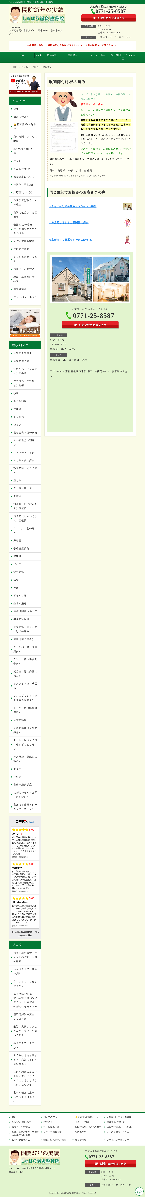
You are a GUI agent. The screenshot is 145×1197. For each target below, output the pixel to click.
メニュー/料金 (97, 55)
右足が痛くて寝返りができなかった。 (71, 239)
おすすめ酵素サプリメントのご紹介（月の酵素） (25, 957)
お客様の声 (24, 67)
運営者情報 (20, 289)
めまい (17, 424)
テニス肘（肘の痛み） (24, 530)
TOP (22, 55)
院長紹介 (72, 55)
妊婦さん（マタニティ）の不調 (25, 371)
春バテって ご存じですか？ (25, 983)
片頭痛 (17, 409)
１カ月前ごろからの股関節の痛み (69, 222)
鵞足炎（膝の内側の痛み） (25, 673)
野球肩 (17, 496)
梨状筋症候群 (21, 619)
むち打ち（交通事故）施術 (24, 383)
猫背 (16, 580)
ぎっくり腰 (20, 595)
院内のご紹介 (21, 249)
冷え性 (17, 769)
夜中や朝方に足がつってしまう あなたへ (25, 1097)
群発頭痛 (18, 416)
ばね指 (17, 564)
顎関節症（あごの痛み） (25, 470)
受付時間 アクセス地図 (123, 57)
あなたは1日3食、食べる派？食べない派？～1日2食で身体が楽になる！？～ (25, 1000)
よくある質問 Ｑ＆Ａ (25, 259)
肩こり (17, 480)
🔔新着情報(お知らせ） (24, 126)
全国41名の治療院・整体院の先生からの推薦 (25, 229)
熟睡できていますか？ (24, 1045)
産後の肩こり (21, 361)
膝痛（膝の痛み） (24, 639)
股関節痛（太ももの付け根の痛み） (25, 629)
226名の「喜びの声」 (47, 55)
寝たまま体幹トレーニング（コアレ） (25, 806)
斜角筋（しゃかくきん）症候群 (25, 518)
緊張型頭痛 (20, 401)
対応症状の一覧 (22, 192)
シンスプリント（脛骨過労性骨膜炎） (25, 698)
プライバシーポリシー (25, 299)
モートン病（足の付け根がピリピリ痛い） (25, 744)
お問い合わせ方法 (24, 269)
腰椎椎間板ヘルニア (25, 611)
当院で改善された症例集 (25, 214)
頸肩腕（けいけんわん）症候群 (25, 506)
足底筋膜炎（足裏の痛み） (25, 730)
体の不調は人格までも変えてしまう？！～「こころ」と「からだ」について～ (25, 1078)
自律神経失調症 (22, 784)
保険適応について (24, 176)
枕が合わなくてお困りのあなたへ (25, 794)
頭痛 (16, 393)
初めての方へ (21, 116)
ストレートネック (24, 452)
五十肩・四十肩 (22, 488)
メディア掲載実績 (24, 241)
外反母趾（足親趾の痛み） (25, 758)
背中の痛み (20, 572)
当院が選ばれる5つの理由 (24, 202)
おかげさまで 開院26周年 (25, 971)
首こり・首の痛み (24, 460)
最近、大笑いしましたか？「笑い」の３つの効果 (25, 1031)
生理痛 (17, 776)
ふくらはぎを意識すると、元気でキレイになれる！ (25, 1059)
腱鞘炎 (17, 556)
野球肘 (17, 540)
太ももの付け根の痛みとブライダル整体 (73, 206)
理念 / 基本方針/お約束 (24, 279)
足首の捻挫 (20, 720)
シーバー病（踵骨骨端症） (25, 710)
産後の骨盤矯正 (22, 353)
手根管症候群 (21, 548)
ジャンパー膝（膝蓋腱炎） (25, 649)
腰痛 (16, 587)
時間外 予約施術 (24, 184)
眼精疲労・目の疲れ (25, 432)
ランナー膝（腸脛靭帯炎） (25, 661)
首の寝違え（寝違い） (24, 442)
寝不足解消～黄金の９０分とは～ (25, 1016)
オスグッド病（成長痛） (25, 685)
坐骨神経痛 (20, 603)
